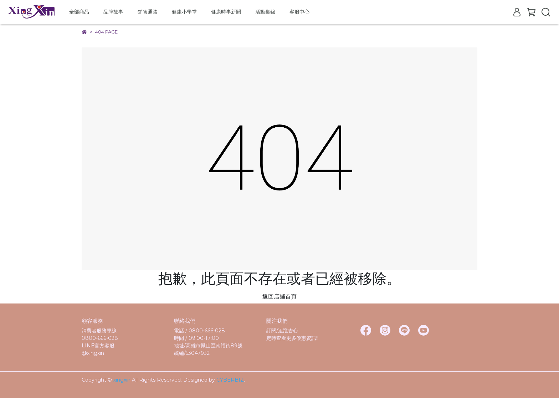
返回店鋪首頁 (279, 296)
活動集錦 (265, 12)
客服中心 (299, 12)
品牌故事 (113, 12)
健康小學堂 (184, 12)
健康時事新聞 (226, 12)
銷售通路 (148, 12)
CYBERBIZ (230, 380)
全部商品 (79, 12)
